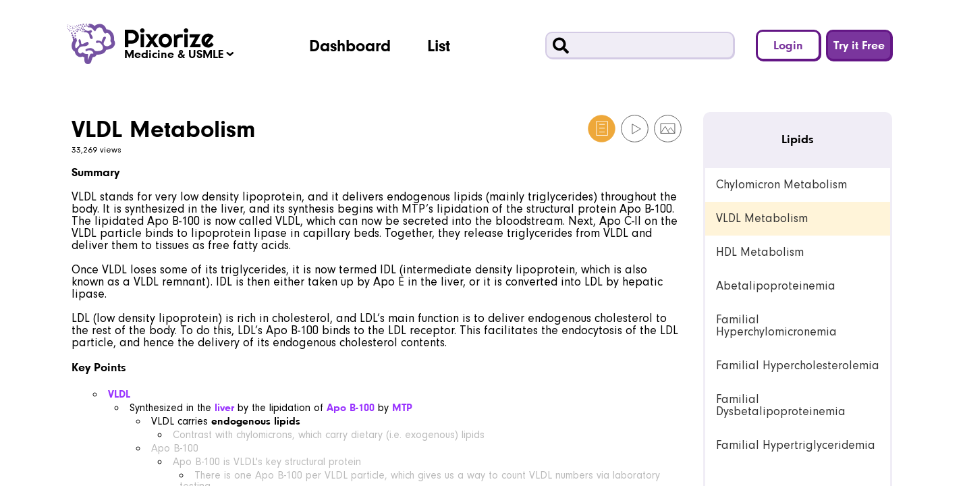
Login (788, 45)
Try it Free (859, 45)
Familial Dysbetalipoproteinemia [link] (781, 405)
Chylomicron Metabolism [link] (781, 185)
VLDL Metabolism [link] (762, 218)
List (438, 45)
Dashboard (350, 45)
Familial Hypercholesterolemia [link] (797, 365)
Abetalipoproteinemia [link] (775, 286)
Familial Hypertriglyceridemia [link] (795, 445)
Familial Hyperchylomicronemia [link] (776, 326)
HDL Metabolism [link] (760, 252)
